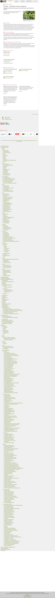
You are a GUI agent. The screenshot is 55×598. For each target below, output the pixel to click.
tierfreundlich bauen (6, 301)
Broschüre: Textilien (7, 403)
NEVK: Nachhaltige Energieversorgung (10, 463)
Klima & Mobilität (6, 281)
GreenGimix (5, 335)
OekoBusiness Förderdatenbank (9, 574)
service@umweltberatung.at (8, 63)
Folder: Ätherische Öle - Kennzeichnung (10, 408)
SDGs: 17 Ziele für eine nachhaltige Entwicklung (11, 287)
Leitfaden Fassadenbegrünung (9, 418)
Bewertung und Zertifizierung (7, 331)
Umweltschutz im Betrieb (7, 550)
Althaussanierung (6, 210)
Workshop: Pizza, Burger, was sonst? (10, 528)
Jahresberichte (5, 378)
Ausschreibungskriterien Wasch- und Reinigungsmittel (13, 551)
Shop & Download (16, 1)
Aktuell (3, 194)
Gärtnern (3, 259)
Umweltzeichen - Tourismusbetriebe (10, 586)
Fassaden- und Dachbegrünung (8, 263)
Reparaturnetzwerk (7, 467)
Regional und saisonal (7, 253)
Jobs (4, 380)
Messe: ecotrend (7, 423)
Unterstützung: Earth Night (8, 466)
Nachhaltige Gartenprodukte (9, 569)
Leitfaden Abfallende (7, 416)
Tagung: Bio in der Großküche (9, 507)
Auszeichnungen (6, 379)
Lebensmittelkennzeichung (7, 250)
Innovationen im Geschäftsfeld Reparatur (11, 543)
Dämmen (4, 213)
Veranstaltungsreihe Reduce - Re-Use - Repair (12, 474)
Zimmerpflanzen (6, 269)
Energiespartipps (6, 232)
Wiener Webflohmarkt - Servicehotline (10, 477)
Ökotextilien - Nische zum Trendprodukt (11, 576)
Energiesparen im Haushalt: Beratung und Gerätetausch (13, 449)
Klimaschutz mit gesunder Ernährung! (25, 80)
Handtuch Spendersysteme (8, 565)
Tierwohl (3, 310)
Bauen (3, 209)
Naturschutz (4, 289)
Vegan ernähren (5, 256)
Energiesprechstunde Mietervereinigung (11, 450)
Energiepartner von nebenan (9, 485)
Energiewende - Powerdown (9, 562)
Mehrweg (4, 201)
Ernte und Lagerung (6, 241)
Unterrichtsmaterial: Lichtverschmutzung (11, 510)
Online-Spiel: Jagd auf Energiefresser (10, 501)
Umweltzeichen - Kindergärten (9, 585)
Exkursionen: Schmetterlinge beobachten (11, 495)
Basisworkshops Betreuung (9, 553)
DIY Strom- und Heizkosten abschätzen (9, 229)
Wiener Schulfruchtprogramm (9, 527)
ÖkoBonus (6, 573)
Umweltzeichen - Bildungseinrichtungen (11, 582)
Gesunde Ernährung (6, 245)
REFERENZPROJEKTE (6, 396)
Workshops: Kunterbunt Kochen (9, 532)
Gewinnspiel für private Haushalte (10, 385)
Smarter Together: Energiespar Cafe (10, 503)
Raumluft (3, 348)
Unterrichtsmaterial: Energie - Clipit (10, 509)
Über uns (35, 1)
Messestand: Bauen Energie (9, 424)
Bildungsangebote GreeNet (9, 491)
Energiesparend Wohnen (8, 541)
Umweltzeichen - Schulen (8, 584)
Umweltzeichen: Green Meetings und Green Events (12, 583)
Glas (4, 200)
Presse (18, 187)
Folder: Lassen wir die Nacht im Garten (10, 409)
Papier (4, 203)
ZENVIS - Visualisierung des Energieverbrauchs (12, 534)
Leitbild (4, 374)
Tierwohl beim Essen (6, 311)
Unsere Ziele (5, 373)
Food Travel (6, 498)
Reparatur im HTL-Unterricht (9, 500)
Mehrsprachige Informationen (7, 369)
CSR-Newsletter (5, 341)
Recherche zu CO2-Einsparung (9, 545)
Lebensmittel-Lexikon (8, 4)
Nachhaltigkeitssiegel (8, 570)
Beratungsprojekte (6, 440)
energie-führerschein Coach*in (9, 483)
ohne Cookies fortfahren (27, 595)
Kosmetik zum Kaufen (7, 275)
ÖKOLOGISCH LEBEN (4, 193)
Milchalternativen (6, 252)
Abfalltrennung (5, 196)
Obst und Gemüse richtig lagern (8, 99)
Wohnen (3, 315)
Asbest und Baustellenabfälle (8, 211)
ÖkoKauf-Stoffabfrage (8, 333)
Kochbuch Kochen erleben (8, 412)
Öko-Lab (5, 572)
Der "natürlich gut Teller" (8, 561)
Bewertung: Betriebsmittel (8, 557)
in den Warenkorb (8, 83)
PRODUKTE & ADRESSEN (5, 324)
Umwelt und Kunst (7, 508)
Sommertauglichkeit (6, 220)
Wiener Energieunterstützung (9, 476)
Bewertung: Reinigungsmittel (9, 560)
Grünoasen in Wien (7, 452)
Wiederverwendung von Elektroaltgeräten (11, 589)
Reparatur (5, 207)
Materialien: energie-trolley (8, 484)
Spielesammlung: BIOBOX (8, 502)
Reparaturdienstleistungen (6, 350)
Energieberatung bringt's (8, 447)
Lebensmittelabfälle (6, 249)
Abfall (3, 195)
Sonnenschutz (5, 276)
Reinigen (4, 319)
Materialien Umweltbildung (6, 362)
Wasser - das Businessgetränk (9, 590)
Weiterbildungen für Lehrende (7, 366)
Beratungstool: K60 (7, 446)
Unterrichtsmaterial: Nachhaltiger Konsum (11, 512)
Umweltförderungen (5, 352)
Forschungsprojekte (6, 535)
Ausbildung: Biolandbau (8, 480)
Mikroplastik (5, 202)
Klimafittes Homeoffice (7, 318)
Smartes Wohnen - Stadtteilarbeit (10, 472)
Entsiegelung (5, 262)
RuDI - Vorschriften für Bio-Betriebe (10, 575)
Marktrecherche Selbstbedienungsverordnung (12, 420)
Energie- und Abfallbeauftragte (9, 563)
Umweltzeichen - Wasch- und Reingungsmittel (12, 587)
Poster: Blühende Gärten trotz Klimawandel (11, 429)
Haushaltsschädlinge (6, 317)
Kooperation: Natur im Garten (9, 415)
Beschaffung (4, 330)
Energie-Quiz (6, 451)
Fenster (4, 214)
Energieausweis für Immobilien (8, 234)
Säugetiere (5, 300)
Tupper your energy (7, 473)
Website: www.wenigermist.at (9, 522)
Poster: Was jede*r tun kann (8, 430)
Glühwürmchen (6, 294)
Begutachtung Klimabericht (9, 538)
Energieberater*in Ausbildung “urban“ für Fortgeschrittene (13, 356)
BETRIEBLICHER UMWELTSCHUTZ (7, 325)
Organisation (4, 372)
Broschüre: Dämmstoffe (8, 404)
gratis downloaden (8, 84)
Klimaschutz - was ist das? (7, 285)
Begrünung (4, 329)
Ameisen (5, 292)
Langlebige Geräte (7, 459)
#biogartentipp (5, 260)
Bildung (4, 490)
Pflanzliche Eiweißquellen (7, 255)
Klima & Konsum (6, 280)
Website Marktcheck (7, 436)
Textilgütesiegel (6, 306)
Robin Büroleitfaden (7, 578)
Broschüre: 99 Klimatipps (8, 406)
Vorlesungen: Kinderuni (8, 520)
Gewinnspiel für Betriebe (8, 386)
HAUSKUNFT (6, 453)
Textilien (3, 304)
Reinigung (4, 349)
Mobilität (3, 344)
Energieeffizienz (5, 343)
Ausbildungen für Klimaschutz (8, 286)
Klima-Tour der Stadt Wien (8, 499)
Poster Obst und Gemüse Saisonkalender (10, 80)
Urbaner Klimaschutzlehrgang (9, 489)
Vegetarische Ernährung (7, 257)
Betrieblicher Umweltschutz (29, 1)
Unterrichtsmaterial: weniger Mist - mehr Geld (12, 515)
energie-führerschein (7, 482)
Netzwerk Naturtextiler (8, 571)
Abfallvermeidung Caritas (8, 552)
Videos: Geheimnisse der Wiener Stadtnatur (10, 363)
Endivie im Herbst (6, 55)
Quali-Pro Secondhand (8, 577)
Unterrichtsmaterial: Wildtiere (9, 516)
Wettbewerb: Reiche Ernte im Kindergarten (11, 524)
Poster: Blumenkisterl (7, 428)
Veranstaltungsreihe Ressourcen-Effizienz (11, 588)
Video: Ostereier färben (8, 433)
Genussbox (6, 564)
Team (3, 381)
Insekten (4, 291)
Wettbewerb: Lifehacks (8, 523)
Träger (4, 375)
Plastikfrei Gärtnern (6, 268)
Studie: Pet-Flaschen (7, 546)
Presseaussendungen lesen (7, 392)
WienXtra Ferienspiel (7, 525)
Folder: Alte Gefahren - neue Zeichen (10, 407)
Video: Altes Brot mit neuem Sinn (9, 432)
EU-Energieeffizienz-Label (7, 236)
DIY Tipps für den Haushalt (7, 228)
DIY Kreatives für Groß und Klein (8, 226)
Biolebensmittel (6, 240)
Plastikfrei (5, 205)
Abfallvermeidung (6, 197)
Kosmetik (3, 270)
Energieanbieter (6, 235)
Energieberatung (6, 233)
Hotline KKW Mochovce (8, 455)
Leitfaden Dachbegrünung (8, 417)
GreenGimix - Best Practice (8, 337)
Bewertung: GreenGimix (8, 559)
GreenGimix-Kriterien (7, 336)
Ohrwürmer (6, 298)
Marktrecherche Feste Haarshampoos (10, 421)
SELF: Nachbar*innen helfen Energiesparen (11, 471)
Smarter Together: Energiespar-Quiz (10, 504)
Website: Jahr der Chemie (8, 434)
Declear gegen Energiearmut (9, 539)
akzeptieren (27, 594)
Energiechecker (7, 448)
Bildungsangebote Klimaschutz (9, 492)
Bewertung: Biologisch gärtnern (9, 558)
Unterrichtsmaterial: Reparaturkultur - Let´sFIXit (12, 513)
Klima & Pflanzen (6, 282)
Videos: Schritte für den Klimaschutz (9, 284)
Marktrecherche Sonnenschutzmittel (10, 422)
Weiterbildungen (5, 353)
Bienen (5, 293)
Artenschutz (5, 290)
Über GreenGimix (7, 338)
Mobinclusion (6, 461)
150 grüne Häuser (7, 442)
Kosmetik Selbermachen (7, 274)
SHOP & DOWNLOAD (4, 323)
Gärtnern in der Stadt (6, 264)
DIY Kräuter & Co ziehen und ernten (9, 225)
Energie (3, 231)
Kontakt (20, 187)
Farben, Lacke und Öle (7, 316)
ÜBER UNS (3, 371)
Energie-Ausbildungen (7, 354)
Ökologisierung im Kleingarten (9, 465)
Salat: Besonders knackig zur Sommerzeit (10, 121)
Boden (4, 261)
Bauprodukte (5, 212)
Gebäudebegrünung (6, 215)
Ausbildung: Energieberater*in (9, 481)
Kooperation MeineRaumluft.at (9, 458)
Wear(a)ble (6, 521)
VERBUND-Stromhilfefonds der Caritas (10, 475)
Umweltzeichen (4, 351)
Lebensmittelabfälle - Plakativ (9, 460)
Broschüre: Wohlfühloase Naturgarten (10, 405)
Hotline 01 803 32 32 (7, 441)
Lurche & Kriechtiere (6, 299)
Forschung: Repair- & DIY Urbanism (10, 542)
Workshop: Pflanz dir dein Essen (9, 533)
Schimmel (5, 320)
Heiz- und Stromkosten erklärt (8, 237)
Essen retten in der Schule (8, 497)
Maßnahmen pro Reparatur (8, 544)
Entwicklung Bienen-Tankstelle (9, 496)
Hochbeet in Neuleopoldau (8, 454)
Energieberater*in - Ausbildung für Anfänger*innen (11, 355)
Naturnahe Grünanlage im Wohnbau (10, 462)
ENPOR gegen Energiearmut (9, 540)
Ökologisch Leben (10, 1)
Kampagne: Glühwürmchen (8, 411)
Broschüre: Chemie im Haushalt (9, 399)
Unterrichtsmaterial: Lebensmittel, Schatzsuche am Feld (13, 514)
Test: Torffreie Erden (7, 547)
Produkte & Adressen (23, 1)
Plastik (4, 204)
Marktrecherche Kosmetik (8, 419)
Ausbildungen (5, 479)
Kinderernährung (6, 246)
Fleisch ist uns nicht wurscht (8, 243)
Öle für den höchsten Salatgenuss (24, 121)
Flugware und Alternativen (7, 244)
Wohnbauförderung (6, 221)
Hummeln (6, 295)
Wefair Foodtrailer (7, 526)
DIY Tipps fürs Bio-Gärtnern (8, 227)
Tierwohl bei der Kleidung (7, 312)
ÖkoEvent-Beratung (7, 464)
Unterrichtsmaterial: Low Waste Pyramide (11, 511)
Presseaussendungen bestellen (8, 393)
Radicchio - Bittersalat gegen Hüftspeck (10, 143)
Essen (3, 239)
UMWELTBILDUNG (4, 361)
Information (5, 397)
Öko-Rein (4, 332)
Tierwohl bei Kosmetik (7, 313)
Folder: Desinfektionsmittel (8, 410)
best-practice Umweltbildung (7, 368)
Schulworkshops (5, 365)
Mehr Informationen (27, 596)
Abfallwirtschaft (5, 326)
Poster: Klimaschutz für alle (8, 431)
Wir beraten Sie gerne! (4, 192)
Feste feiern (5, 242)
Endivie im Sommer (6, 53)
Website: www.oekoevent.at (9, 435)
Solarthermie (5, 219)
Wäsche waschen (6, 307)
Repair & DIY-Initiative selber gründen (9, 206)
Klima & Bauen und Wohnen (7, 283)
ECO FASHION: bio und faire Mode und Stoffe (10, 305)
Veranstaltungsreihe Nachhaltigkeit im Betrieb (11, 360)
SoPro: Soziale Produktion (8, 581)
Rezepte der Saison (6, 254)
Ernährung (4, 342)
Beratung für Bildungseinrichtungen (8, 367)
